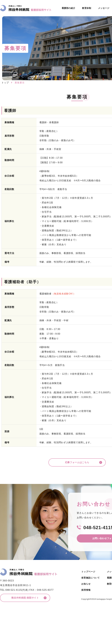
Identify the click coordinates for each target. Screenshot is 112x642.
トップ (5, 82)
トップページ (88, 571)
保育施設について (90, 577)
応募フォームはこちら (77, 462)
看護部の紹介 (68, 8)
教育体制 (86, 8)
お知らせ (86, 584)
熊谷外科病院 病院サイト (25, 598)
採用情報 (86, 590)
